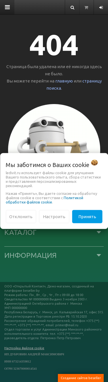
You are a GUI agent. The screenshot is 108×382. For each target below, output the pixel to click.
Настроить (54, 216)
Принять (87, 216)
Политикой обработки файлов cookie (44, 199)
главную (64, 80)
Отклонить (21, 216)
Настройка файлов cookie (24, 348)
